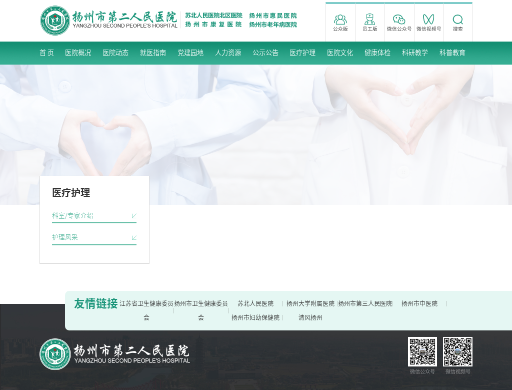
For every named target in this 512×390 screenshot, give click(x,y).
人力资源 (228, 52)
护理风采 (65, 237)
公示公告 (265, 52)
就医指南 (153, 52)
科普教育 (453, 52)
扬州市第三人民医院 (365, 303)
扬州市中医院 (420, 303)
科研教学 (415, 52)
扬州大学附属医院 (310, 303)
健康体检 (377, 52)
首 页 (47, 52)
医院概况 (78, 52)
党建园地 (191, 52)
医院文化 (340, 52)
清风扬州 (310, 317)
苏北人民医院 (256, 303)
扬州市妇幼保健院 (256, 317)
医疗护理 (303, 52)
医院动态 (115, 52)
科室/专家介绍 (73, 215)
